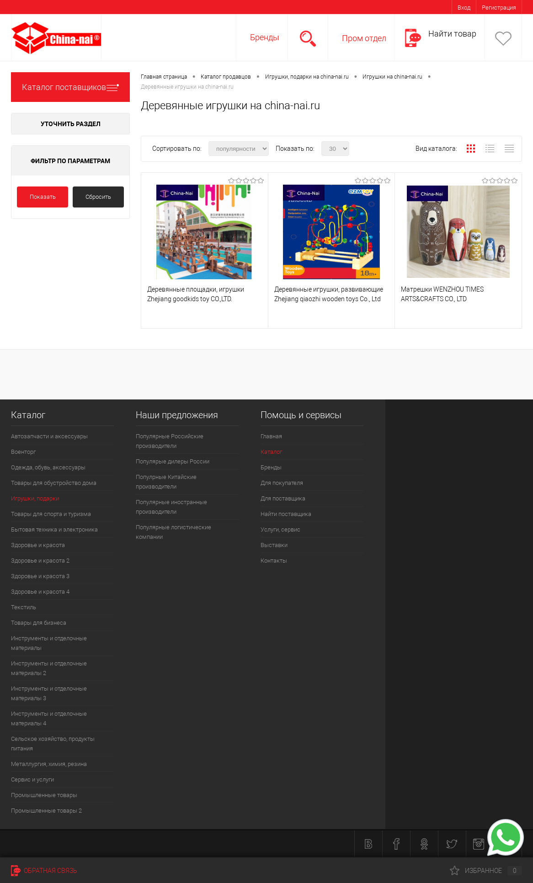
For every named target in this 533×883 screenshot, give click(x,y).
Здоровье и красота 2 (40, 560)
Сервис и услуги (32, 779)
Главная (271, 436)
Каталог (271, 451)
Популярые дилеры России (172, 461)
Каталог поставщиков (70, 87)
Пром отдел (364, 38)
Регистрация (499, 7)
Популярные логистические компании (173, 532)
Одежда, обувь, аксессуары (48, 467)
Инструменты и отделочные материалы (49, 643)
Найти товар (452, 33)
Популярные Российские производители (169, 441)
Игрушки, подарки (35, 498)
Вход (464, 7)
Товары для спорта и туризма (51, 514)
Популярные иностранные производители (171, 507)
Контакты (274, 560)
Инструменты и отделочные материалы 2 (49, 668)
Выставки (274, 545)
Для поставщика (283, 498)
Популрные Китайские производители (166, 481)
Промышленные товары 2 (46, 810)
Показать (43, 196)
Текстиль (23, 607)
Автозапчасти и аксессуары (49, 436)
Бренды (264, 37)
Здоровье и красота (38, 545)
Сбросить (98, 196)
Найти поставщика (286, 514)
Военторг (23, 451)
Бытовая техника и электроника (54, 529)
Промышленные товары (44, 795)
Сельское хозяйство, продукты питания (53, 743)
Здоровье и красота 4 (40, 591)
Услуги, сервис (280, 529)
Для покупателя (282, 482)
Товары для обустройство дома (53, 482)
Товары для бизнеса (38, 622)
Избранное (486, 870)
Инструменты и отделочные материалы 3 (49, 693)
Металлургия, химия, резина (49, 764)
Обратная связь (44, 870)
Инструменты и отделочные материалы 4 (49, 718)
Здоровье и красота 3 (40, 576)
